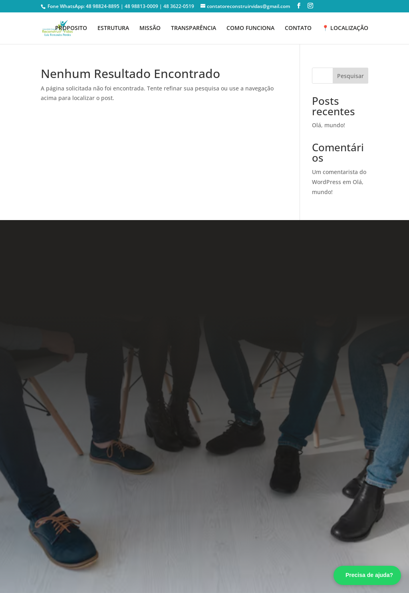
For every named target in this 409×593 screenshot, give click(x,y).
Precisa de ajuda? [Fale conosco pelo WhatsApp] (369, 575)
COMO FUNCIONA (250, 28)
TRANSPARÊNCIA (193, 28)
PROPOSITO (71, 28)
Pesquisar (350, 76)
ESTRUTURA (113, 28)
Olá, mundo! (328, 125)
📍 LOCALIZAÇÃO (345, 28)
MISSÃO (150, 28)
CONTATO (298, 28)
